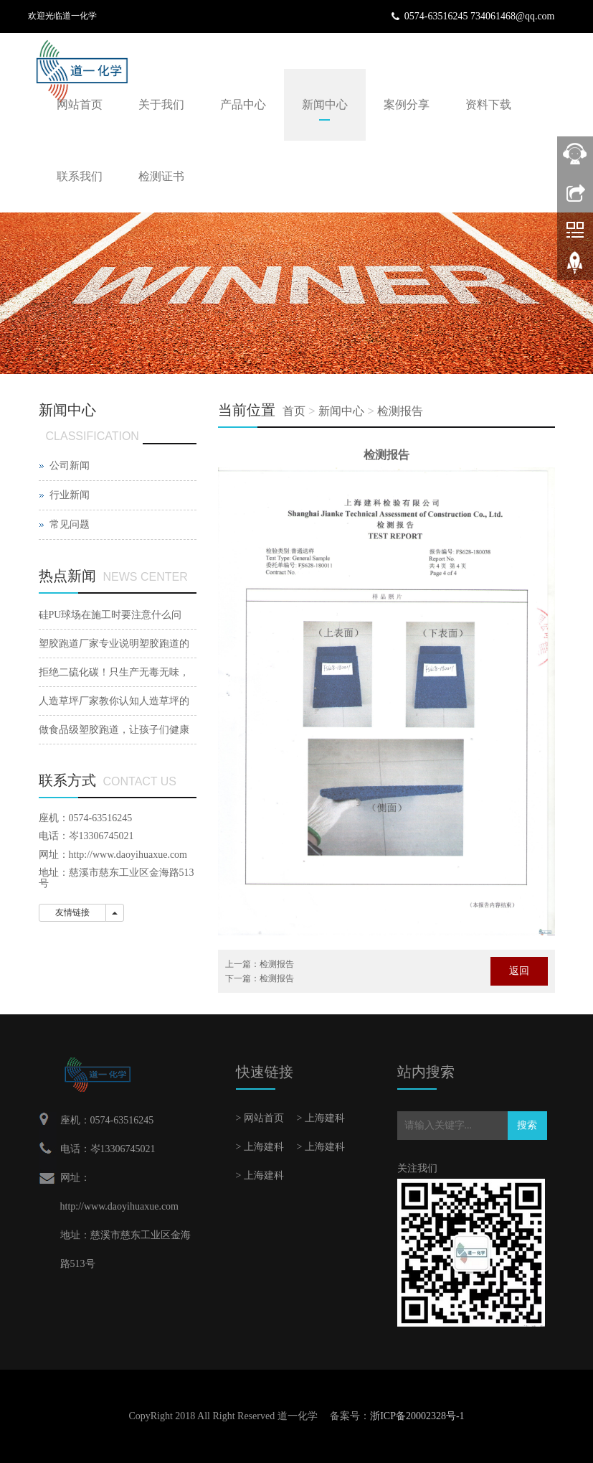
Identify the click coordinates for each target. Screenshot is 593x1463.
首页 (294, 411)
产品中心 (243, 104)
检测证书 (161, 176)
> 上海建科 (321, 1118)
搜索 (527, 1125)
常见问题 (69, 524)
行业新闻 (69, 495)
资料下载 (488, 104)
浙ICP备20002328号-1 (417, 1416)
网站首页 (80, 104)
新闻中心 (325, 104)
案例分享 (407, 104)
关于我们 (161, 104)
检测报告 (400, 411)
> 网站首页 (260, 1118)
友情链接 (72, 912)
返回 (519, 971)
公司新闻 (69, 465)
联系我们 (80, 176)
